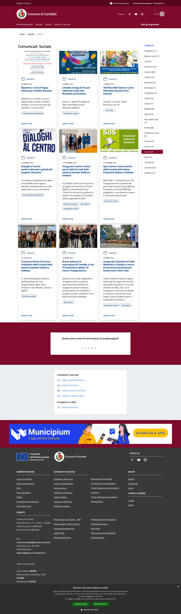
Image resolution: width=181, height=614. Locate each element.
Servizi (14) (149, 146)
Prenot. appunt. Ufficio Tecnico (67, 523)
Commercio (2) (150, 66)
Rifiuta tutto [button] (101, 604)
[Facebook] (126, 14)
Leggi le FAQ (59, 533)
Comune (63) (149, 71)
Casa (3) (147, 61)
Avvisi (130, 488)
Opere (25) (148, 114)
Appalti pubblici (60, 497)
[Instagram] (139, 14)
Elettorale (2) (149, 87)
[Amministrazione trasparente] (142, 3)
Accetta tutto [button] (81, 604)
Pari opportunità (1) (151, 121)
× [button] (178, 587)
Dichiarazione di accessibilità (103, 533)
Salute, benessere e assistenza (104, 497)
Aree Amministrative (25, 483)
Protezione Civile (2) (151, 134)
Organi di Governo (24, 479)
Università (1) (150, 167)
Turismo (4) (149, 162)
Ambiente (95, 492)
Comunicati (28, 79)
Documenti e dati (24, 506)
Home (22, 34)
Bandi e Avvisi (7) (151, 56)
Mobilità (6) (149, 108)
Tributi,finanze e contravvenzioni (105, 487)
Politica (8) (148, 127)
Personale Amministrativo (28, 501)
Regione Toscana (24, 3)
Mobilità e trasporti (62, 506)
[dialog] (90, 599)
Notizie (131, 479)
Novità (31, 34)
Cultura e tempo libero (63, 483)
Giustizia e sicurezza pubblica (103, 483)
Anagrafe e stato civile (63, 479)
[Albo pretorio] (158, 3)
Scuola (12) (149, 141)
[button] (90, 609)
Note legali (95, 528)
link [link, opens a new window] (114, 599)
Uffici (19, 488)
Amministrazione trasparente (103, 519)
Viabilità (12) (149, 172)
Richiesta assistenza (62, 537)
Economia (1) (149, 82)
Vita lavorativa (60, 488)
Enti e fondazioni (24, 492)
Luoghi (131, 500)
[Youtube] (132, 14)
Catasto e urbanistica (63, 501)
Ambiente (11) (150, 50)
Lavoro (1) (148, 103)
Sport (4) (148, 157)
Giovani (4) (148, 98)
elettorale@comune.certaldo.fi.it (31, 552)
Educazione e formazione (101, 478)
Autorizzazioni (97, 501)
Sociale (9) (148, 151)
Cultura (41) (149, 77)
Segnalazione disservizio (64, 528)
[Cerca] (161, 14)
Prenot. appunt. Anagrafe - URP (67, 519)
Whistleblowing (97, 537)
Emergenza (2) (150, 93)
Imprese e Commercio (63, 492)
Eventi (131, 505)
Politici (19, 497)
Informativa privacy (99, 523)
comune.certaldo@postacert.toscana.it (34, 542)
